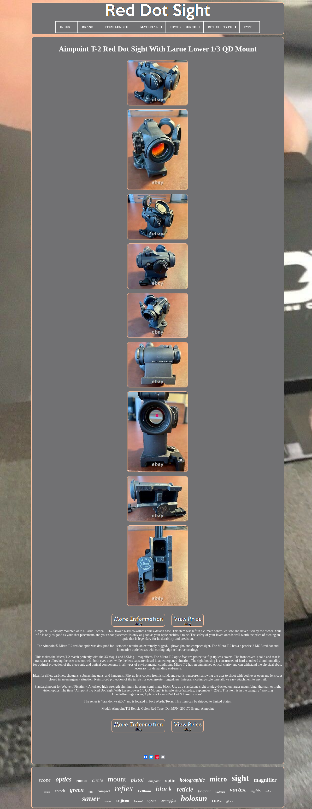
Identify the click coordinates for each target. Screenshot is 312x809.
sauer (91, 798)
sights (256, 790)
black (164, 789)
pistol (137, 780)
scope (45, 780)
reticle (185, 789)
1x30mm (144, 791)
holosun (194, 798)
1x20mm (220, 791)
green (77, 790)
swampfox (168, 801)
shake (108, 801)
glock (229, 801)
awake (47, 792)
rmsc (217, 800)
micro (218, 779)
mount (117, 779)
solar (268, 791)
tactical (138, 801)
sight (240, 778)
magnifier (265, 780)
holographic (192, 780)
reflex (124, 788)
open (151, 800)
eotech (60, 791)
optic (170, 780)
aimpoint (154, 781)
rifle (90, 791)
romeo (81, 780)
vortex (238, 789)
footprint (204, 791)
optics (63, 779)
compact (104, 791)
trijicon (122, 800)
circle (97, 780)
